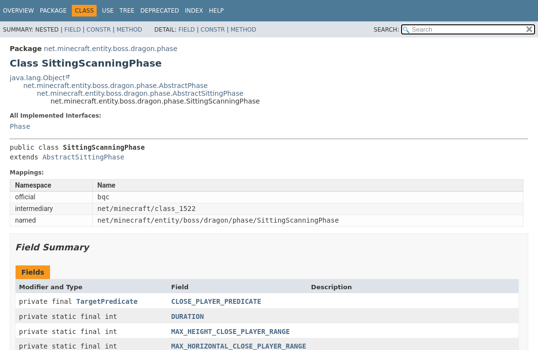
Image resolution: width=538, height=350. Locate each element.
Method (129, 29)
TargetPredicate (106, 301)
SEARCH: (387, 29)
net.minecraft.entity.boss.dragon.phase (110, 48)
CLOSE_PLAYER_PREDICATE (216, 301)
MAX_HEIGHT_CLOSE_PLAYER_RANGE (230, 331)
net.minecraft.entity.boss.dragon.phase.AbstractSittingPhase (140, 93)
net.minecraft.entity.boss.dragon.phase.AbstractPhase (115, 85)
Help (216, 10)
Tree (126, 10)
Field (72, 29)
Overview (18, 10)
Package (53, 10)
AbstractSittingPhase (83, 157)
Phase (20, 126)
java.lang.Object (37, 78)
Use (108, 10)
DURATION (187, 316)
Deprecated (159, 10)
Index (194, 10)
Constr (98, 29)
